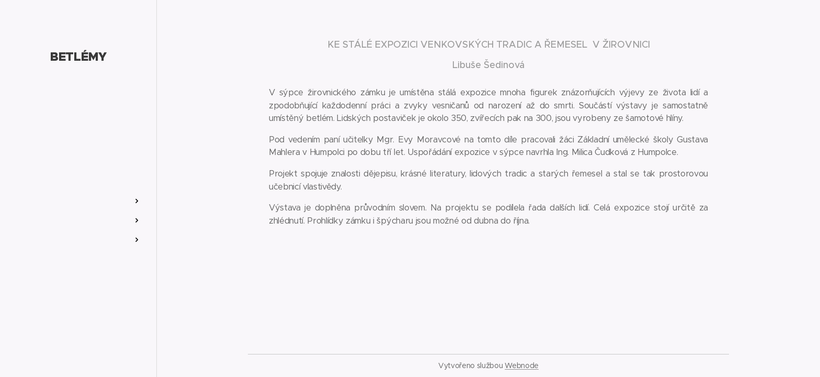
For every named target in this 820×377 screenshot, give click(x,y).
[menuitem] (78, 170)
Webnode (522, 365)
